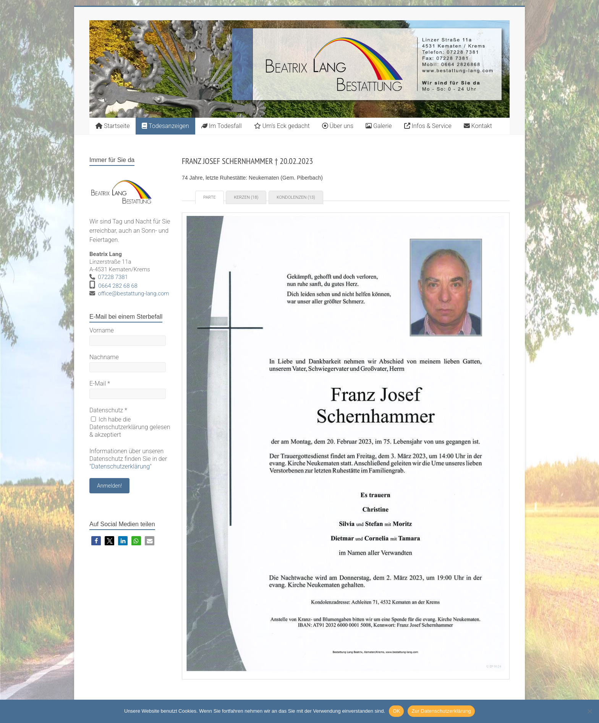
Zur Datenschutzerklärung (441, 711)
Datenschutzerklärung (120, 466)
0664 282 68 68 (118, 285)
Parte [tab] (209, 197)
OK (396, 711)
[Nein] (589, 711)
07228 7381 (113, 277)
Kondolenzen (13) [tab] (296, 197)
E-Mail (99, 383)
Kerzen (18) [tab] (246, 197)
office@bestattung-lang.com (133, 293)
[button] (96, 541)
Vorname (101, 330)
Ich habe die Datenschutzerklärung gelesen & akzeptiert (129, 427)
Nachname (104, 357)
